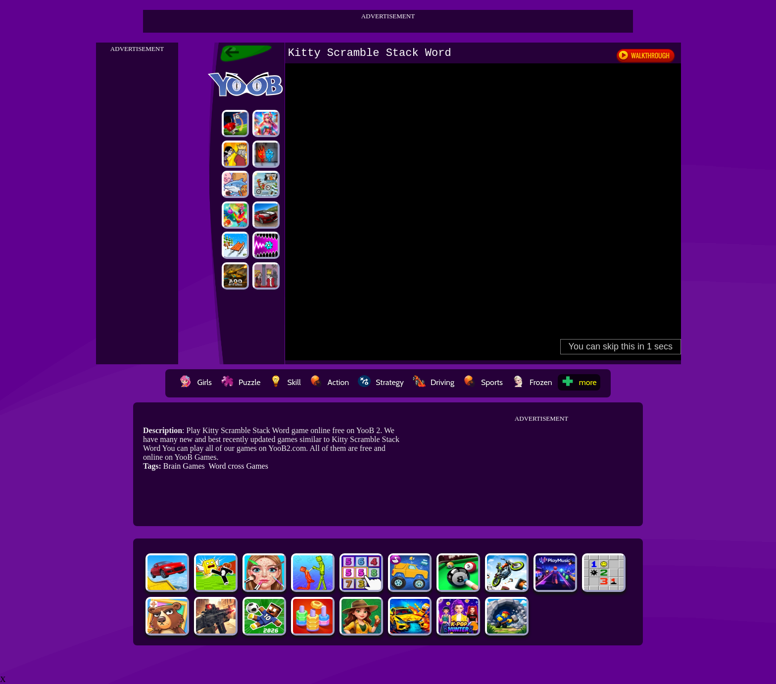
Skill (284, 382)
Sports (483, 382)
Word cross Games (238, 466)
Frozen (532, 382)
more (579, 382)
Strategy (381, 382)
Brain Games (184, 466)
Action (329, 382)
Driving (433, 382)
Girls (195, 382)
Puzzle (240, 382)
